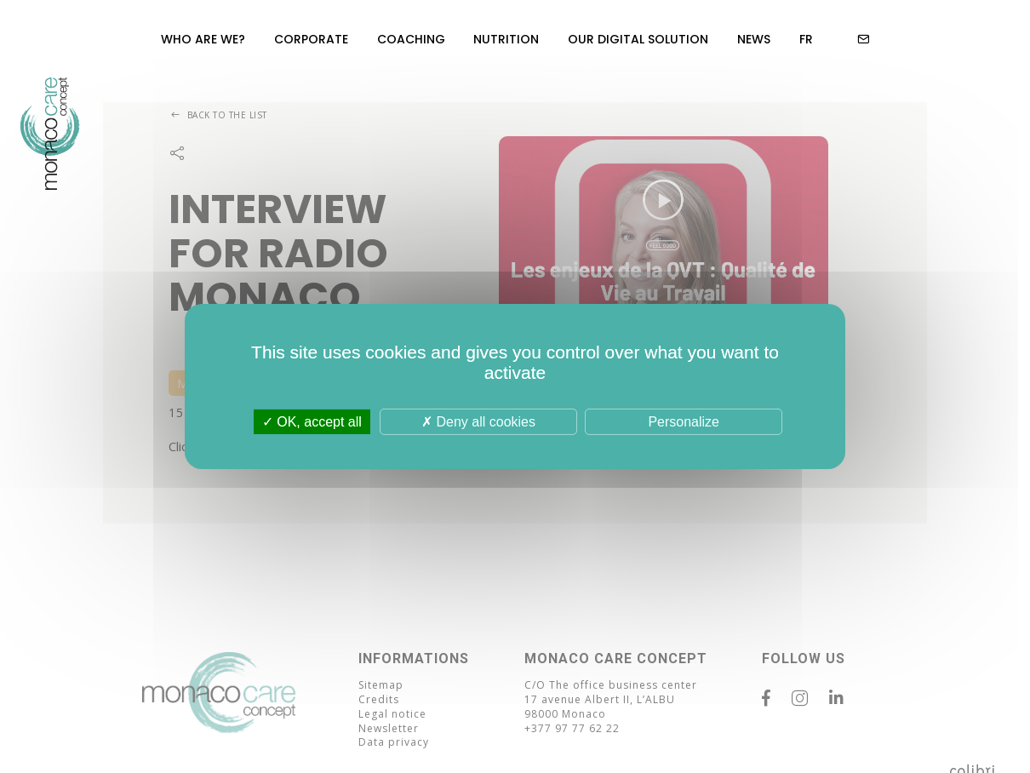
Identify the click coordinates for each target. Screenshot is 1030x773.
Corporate (311, 39)
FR (806, 39)
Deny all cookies (478, 422)
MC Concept (50, 162)
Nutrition (507, 39)
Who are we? (203, 39)
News (753, 39)
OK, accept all (312, 422)
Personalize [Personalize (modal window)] (683, 422)
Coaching (411, 39)
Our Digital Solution (638, 39)
